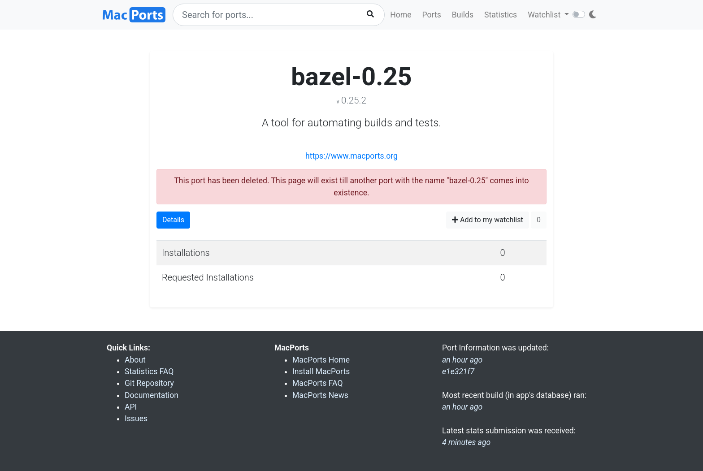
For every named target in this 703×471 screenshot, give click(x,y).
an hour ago (462, 406)
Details (173, 220)
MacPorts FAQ (317, 383)
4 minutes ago (466, 442)
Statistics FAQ (149, 371)
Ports (431, 14)
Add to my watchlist (487, 220)
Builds (462, 14)
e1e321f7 (458, 371)
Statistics (500, 14)
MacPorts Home (321, 359)
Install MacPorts (321, 371)
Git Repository (149, 383)
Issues (136, 418)
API (131, 406)
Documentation (151, 395)
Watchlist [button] (545, 14)
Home (400, 14)
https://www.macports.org (351, 155)
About (135, 359)
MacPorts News (320, 395)
